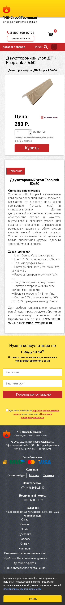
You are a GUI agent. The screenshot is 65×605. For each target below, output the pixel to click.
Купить (32, 148)
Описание (15, 171)
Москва (34, 475)
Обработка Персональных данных (25, 558)
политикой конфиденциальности (22, 589)
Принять (32, 598)
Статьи (24, 543)
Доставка (25, 534)
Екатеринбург (16, 475)
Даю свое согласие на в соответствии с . (34, 414)
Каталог (25, 524)
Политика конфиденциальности (25, 553)
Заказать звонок (20, 38)
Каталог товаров (14, 47)
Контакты (25, 548)
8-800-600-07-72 (22, 33)
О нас (24, 519)
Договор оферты (25, 563)
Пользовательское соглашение (24, 568)
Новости (24, 539)
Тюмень (48, 475)
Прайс (25, 529)
